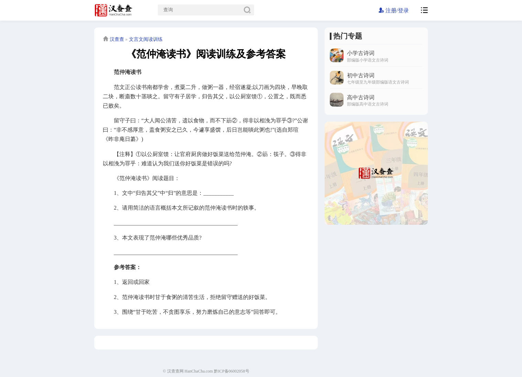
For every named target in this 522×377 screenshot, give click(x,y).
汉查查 (117, 39)
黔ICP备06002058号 (231, 371)
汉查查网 (175, 371)
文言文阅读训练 (146, 39)
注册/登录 (394, 10)
